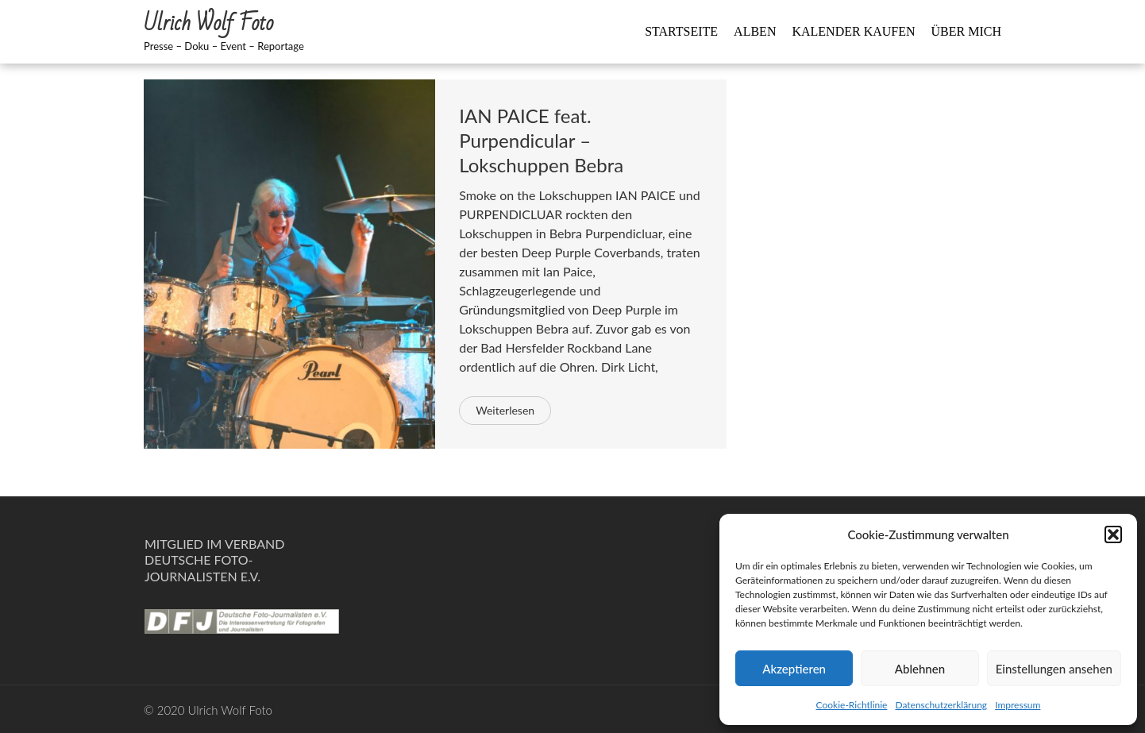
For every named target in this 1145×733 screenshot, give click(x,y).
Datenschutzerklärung (941, 705)
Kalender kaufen (853, 31)
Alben (755, 31)
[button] (1113, 534)
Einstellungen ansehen (1054, 669)
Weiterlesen (505, 410)
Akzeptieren (794, 669)
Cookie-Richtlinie (852, 705)
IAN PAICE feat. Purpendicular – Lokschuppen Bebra (541, 140)
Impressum (1017, 705)
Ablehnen (920, 669)
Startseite (681, 31)
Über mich (966, 31)
